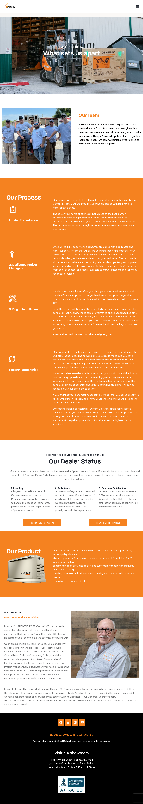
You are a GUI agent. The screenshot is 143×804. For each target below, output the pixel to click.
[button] (137, 6)
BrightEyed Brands (100, 740)
